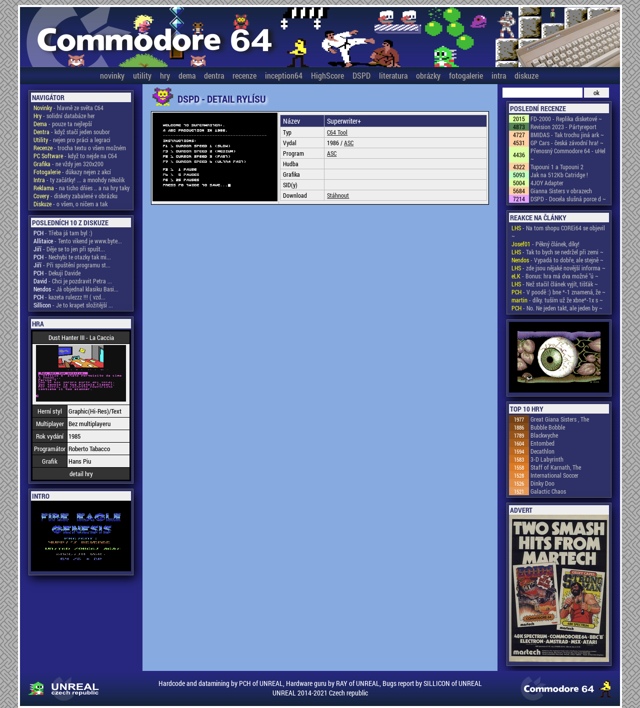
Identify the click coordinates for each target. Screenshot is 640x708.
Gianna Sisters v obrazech (561, 191)
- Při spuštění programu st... (72, 265)
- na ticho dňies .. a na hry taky (82, 188)
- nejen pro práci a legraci (72, 140)
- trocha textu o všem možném (80, 148)
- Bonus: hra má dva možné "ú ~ (555, 276)
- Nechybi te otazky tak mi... (72, 257)
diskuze (526, 75)
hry (165, 75)
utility (142, 75)
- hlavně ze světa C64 (69, 108)
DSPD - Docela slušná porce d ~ (568, 199)
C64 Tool (337, 132)
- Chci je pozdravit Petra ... (73, 281)
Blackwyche (544, 435)
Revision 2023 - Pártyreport (563, 127)
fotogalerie (466, 75)
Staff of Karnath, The (555, 467)
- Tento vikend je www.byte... (78, 241)
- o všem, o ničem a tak (71, 204)
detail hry (81, 473)
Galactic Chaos (548, 491)
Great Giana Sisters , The (559, 419)
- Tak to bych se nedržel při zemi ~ (558, 252)
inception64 (283, 75)
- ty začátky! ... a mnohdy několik (79, 180)
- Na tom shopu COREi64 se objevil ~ (558, 232)
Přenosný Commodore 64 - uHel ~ (568, 155)
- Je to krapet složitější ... (73, 305)
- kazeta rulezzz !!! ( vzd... (70, 297)
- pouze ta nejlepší (63, 124)
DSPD (361, 75)
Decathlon (542, 451)
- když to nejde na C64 (75, 156)
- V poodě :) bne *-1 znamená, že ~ (559, 292)
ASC (349, 143)
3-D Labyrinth (547, 459)
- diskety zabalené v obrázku (76, 196)
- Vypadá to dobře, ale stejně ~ (558, 260)
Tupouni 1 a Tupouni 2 (557, 167)
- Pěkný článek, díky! (546, 244)
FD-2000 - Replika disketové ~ (566, 119)
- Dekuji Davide (57, 273)
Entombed (542, 443)
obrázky (428, 75)
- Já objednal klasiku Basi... (76, 289)
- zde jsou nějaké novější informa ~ (559, 268)
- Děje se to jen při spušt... (69, 249)
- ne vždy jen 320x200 (69, 164)
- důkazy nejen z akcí (72, 172)
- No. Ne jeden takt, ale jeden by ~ (557, 308)
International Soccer (554, 475)
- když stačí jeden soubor (72, 132)
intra (499, 75)
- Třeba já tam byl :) (63, 233)
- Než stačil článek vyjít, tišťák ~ (555, 284)
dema (187, 75)
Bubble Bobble (547, 427)
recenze (244, 75)
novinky (112, 75)
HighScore (327, 75)
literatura (393, 75)
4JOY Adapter (547, 183)
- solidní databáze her (64, 116)
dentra (214, 75)
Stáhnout (338, 195)
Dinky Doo (542, 483)
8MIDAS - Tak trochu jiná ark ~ (567, 135)
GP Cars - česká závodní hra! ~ (567, 143)
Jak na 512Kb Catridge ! (559, 175)
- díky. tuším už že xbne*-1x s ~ (557, 300)
